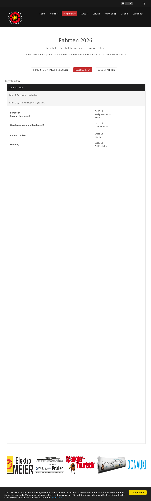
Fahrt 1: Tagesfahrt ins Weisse (23, 95)
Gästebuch (138, 13)
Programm (69, 13)
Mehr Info (57, 497)
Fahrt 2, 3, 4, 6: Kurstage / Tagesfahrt (27, 102)
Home (42, 13)
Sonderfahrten (106, 69)
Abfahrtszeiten (16, 87)
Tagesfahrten (82, 69)
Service (96, 13)
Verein (54, 13)
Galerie (124, 13)
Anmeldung (110, 13)
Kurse (84, 13)
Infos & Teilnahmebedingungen (50, 69)
